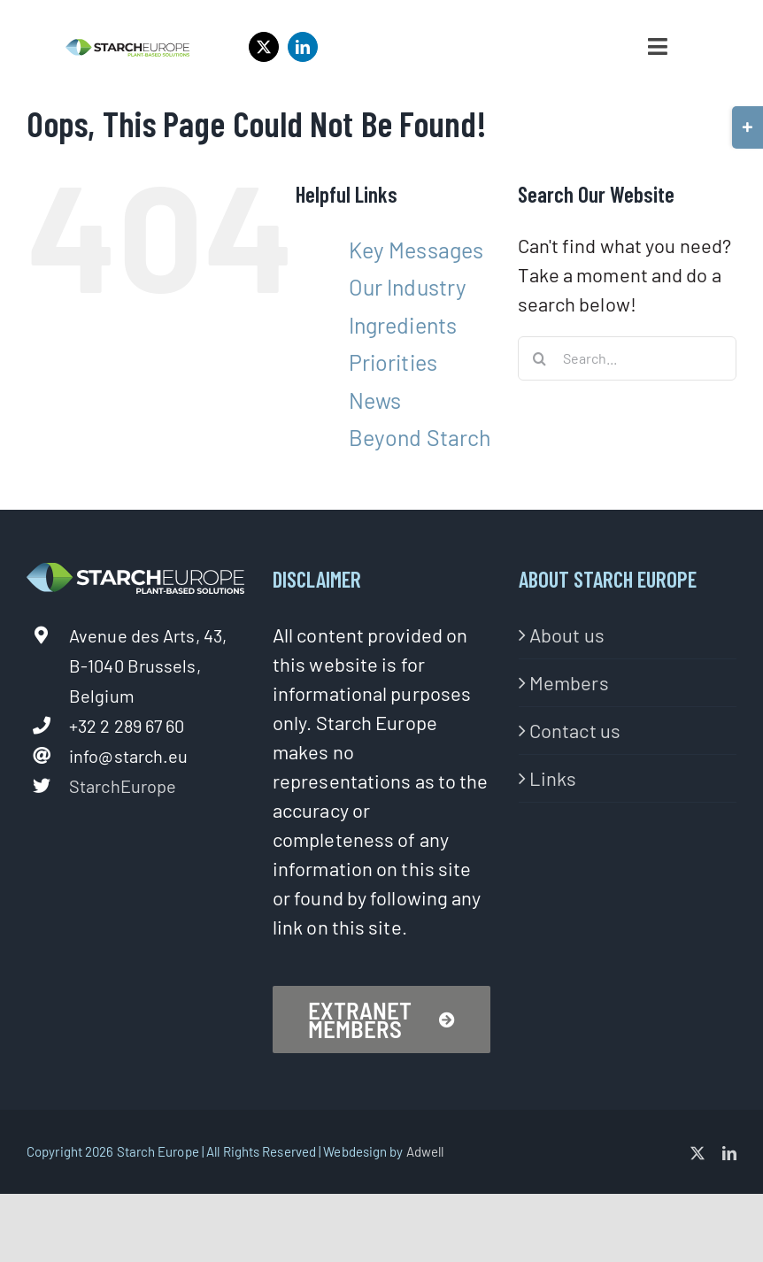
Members (569, 682)
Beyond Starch (419, 437)
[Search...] (627, 358)
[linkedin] (303, 47)
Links (553, 777)
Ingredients (403, 325)
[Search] (540, 358)
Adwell (425, 1151)
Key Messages (416, 249)
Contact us (574, 730)
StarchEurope (122, 785)
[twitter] (264, 47)
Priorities (393, 362)
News (375, 400)
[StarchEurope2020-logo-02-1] (127, 47)
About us (567, 634)
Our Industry (407, 286)
